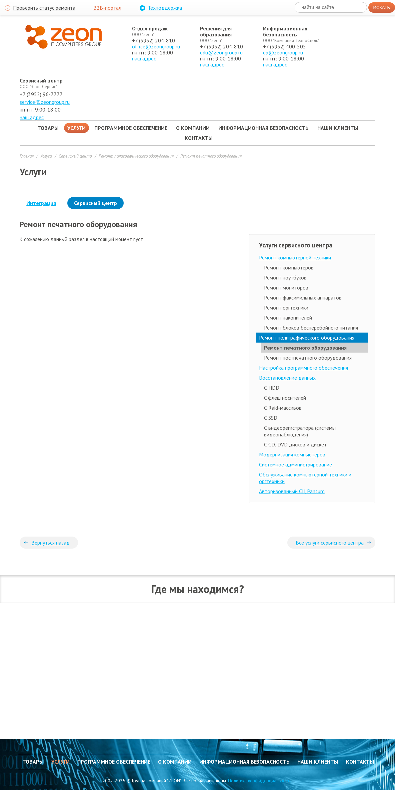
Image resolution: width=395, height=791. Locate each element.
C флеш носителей (285, 397)
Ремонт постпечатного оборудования (308, 357)
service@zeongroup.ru (45, 101)
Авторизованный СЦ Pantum (292, 491)
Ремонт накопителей (288, 317)
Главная (27, 156)
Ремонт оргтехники (286, 307)
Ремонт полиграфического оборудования (136, 156)
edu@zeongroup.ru (221, 52)
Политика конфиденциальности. (260, 781)
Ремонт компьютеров (289, 267)
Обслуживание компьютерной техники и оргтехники (305, 477)
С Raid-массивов (283, 407)
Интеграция (41, 203)
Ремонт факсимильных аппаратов (303, 297)
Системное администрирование (295, 464)
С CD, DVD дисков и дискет (295, 444)
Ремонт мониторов (286, 287)
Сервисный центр (75, 156)
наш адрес (144, 58)
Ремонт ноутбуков (285, 277)
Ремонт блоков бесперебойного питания (311, 327)
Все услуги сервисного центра (330, 542)
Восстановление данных (287, 377)
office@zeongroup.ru (156, 46)
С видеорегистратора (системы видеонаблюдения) (300, 431)
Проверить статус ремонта (39, 8)
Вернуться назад (50, 542)
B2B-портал (107, 7)
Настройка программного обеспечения (303, 367)
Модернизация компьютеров (292, 454)
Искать (381, 7)
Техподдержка (160, 8)
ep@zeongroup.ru (283, 52)
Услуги (46, 156)
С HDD (271, 387)
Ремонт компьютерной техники (295, 257)
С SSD (270, 417)
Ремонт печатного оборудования (211, 156)
